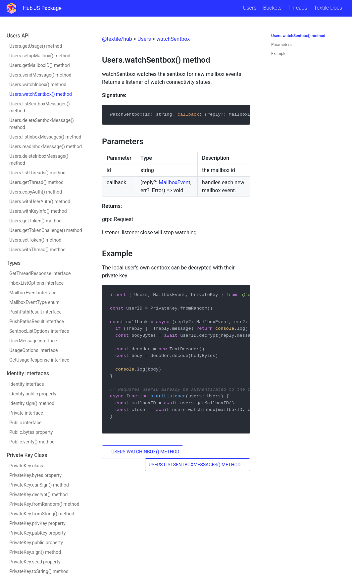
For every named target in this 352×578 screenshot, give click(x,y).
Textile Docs (328, 8)
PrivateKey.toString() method (39, 571)
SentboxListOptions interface (39, 331)
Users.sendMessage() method (40, 75)
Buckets (272, 8)
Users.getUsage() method (35, 46)
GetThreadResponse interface (40, 273)
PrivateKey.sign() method (35, 552)
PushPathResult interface (35, 312)
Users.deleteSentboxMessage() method (41, 124)
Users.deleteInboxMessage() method (38, 159)
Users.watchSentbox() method (40, 94)
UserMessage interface (33, 340)
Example (278, 53)
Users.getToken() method (35, 220)
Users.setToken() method (35, 240)
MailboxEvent (174, 182)
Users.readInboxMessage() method (45, 146)
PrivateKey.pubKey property (37, 533)
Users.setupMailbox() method (40, 55)
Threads (297, 8)
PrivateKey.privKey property (37, 523)
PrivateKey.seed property (34, 561)
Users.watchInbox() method (37, 84)
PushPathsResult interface (36, 321)
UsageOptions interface (33, 350)
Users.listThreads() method (37, 172)
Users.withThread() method (37, 249)
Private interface (26, 413)
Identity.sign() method (31, 403)
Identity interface (26, 384)
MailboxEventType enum (34, 302)
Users (249, 8)
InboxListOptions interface (36, 283)
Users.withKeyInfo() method (38, 211)
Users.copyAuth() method (35, 192)
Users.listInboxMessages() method (45, 137)
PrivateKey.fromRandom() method (44, 504)
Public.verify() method (32, 441)
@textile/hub (117, 39)
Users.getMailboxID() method (39, 65)
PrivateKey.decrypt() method (38, 494)
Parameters (281, 44)
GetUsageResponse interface (39, 360)
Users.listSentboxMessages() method (39, 107)
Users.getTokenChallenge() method (45, 230)
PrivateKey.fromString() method (41, 513)
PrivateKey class (26, 465)
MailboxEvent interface (32, 292)
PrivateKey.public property (36, 542)
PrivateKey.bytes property (35, 475)
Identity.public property (32, 393)
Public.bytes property (31, 432)
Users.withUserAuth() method (39, 201)
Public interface (25, 422)
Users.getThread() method (36, 182)
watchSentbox (173, 39)
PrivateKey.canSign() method (39, 485)
